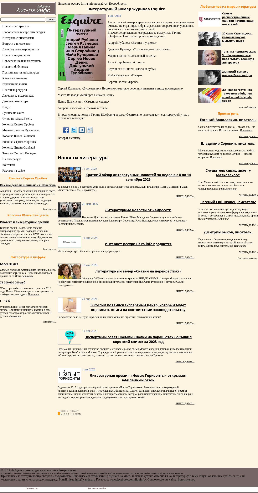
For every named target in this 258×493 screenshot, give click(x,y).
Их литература (11, 159)
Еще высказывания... (248, 258)
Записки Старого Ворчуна (19, 153)
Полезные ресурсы (14, 89)
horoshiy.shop (186, 479)
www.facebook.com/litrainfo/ (128, 479)
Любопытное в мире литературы (23, 32)
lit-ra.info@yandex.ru (82, 479)
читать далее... (185, 195)
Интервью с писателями (18, 37)
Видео (6, 107)
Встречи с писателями (16, 43)
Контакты (8, 164)
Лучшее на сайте (13, 112)
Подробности (117, 3)
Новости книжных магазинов (21, 61)
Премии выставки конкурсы (20, 72)
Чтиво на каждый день (17, 118)
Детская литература (15, 101)
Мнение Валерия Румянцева (20, 130)
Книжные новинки (14, 78)
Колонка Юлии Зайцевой (18, 136)
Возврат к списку (69, 138)
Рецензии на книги (14, 84)
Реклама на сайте (13, 170)
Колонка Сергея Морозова (19, 141)
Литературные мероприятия (20, 49)
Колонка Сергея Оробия (18, 124)
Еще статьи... (49, 209)
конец (77, 413)
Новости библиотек (15, 66)
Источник (27, 276)
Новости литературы (15, 26)
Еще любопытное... (248, 107)
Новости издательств (16, 55)
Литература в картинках (18, 95)
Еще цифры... (49, 321)
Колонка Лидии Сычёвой (18, 147)
